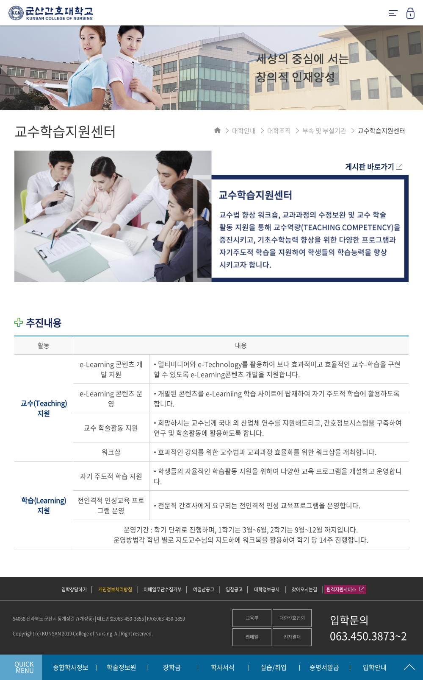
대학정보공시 (267, 589)
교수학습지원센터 (381, 130)
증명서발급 (324, 668)
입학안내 (375, 668)
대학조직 (279, 130)
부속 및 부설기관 (324, 130)
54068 (19, 618)
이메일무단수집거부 (163, 589)
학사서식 (223, 668)
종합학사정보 (70, 668)
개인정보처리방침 (115, 589)
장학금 (172, 668)
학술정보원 (121, 668)
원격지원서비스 (345, 589)
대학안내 (244, 130)
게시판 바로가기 (373, 166)
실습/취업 (273, 668)
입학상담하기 (74, 589)
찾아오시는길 (304, 589)
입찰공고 (234, 589)
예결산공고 (203, 589)
